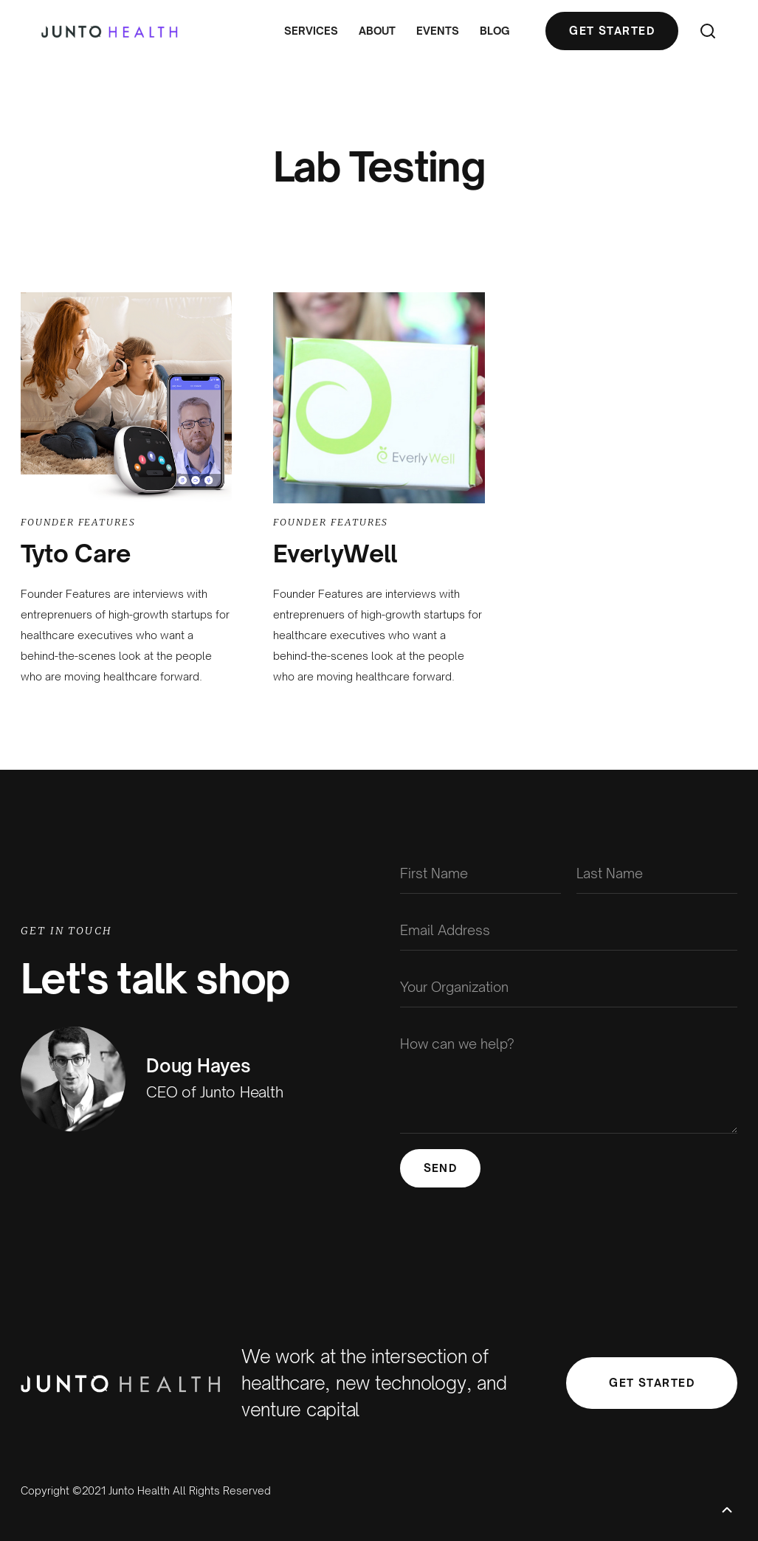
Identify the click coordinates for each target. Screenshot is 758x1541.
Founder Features (78, 522)
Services (311, 30)
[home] (109, 31)
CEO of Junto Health (214, 1092)
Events (437, 30)
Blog (494, 30)
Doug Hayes (198, 1066)
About (377, 30)
